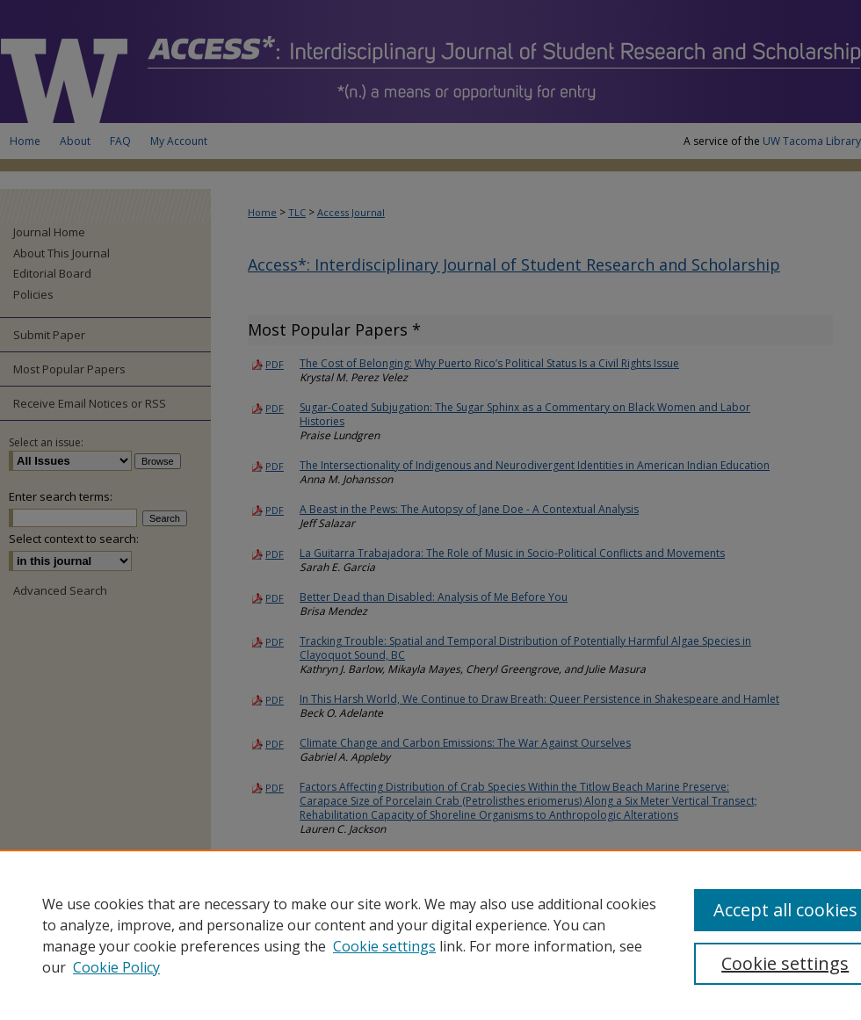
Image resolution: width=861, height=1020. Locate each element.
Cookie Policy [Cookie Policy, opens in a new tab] (116, 967)
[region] (430, 935)
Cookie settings (384, 946)
